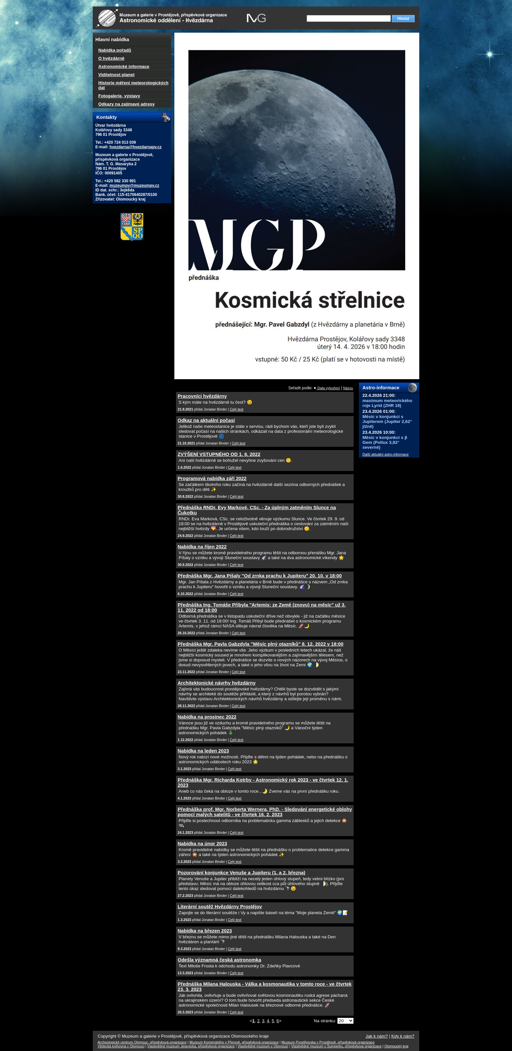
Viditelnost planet (116, 74)
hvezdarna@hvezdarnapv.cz (135, 147)
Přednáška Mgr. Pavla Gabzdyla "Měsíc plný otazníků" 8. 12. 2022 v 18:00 (261, 644)
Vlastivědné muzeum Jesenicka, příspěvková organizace (191, 1046)
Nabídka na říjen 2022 (202, 546)
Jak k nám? (377, 1036)
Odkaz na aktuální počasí (206, 420)
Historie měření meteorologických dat (133, 85)
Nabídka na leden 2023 (203, 750)
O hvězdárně (111, 58)
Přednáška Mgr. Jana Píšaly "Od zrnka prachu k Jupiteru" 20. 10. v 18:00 (260, 575)
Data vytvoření (326, 388)
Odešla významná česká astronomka (219, 959)
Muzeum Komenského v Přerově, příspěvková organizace (234, 1042)
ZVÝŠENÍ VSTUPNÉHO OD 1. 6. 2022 (219, 454)
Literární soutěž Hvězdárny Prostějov (220, 906)
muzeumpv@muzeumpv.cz (134, 185)
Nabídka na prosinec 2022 (207, 717)
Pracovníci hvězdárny (202, 396)
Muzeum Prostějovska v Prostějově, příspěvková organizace (328, 1042)
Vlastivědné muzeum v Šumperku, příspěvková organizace (336, 1046)
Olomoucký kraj (396, 1046)
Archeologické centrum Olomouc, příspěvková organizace (142, 1042)
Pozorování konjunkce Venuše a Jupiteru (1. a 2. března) (241, 872)
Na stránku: (325, 1020)
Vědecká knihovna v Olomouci (121, 1046)
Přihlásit (99, 3)
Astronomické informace (123, 66)
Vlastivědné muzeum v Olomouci (263, 1046)
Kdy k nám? (403, 1036)
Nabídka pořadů (114, 50)
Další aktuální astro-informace (385, 454)
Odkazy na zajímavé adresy (126, 104)
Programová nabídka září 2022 (212, 478)
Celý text (236, 409)
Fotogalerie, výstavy (119, 95)
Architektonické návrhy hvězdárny (217, 683)
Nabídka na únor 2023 (202, 843)
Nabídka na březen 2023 (205, 930)
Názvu (348, 388)
